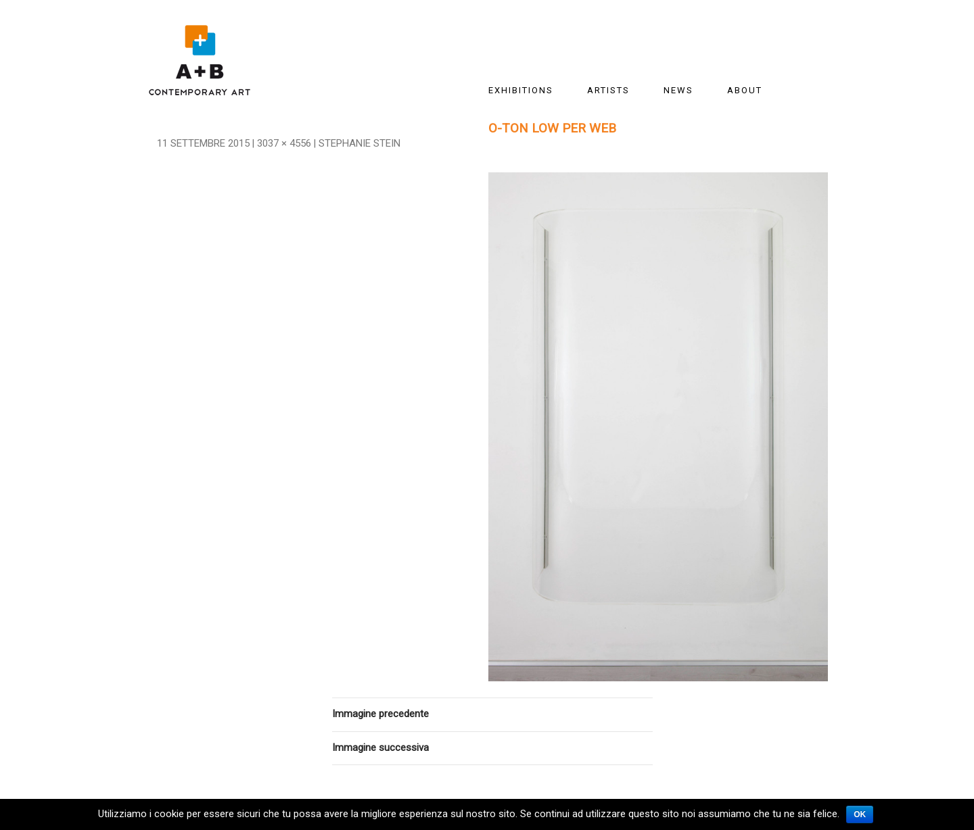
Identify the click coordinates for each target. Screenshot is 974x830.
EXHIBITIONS (520, 90)
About (744, 90)
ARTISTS (608, 90)
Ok (860, 814)
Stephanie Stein (359, 143)
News (678, 90)
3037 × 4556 (284, 143)
